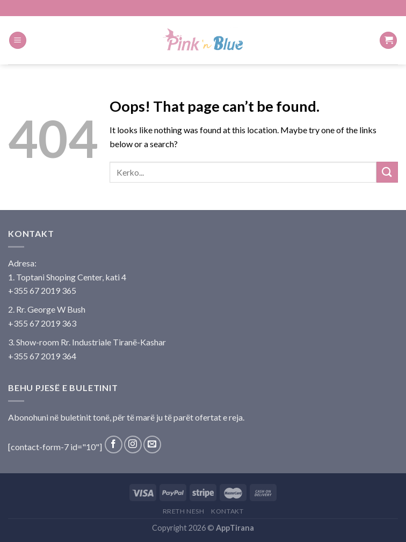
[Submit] (387, 172)
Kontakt (227, 511)
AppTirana (235, 527)
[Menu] (17, 40)
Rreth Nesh (184, 511)
